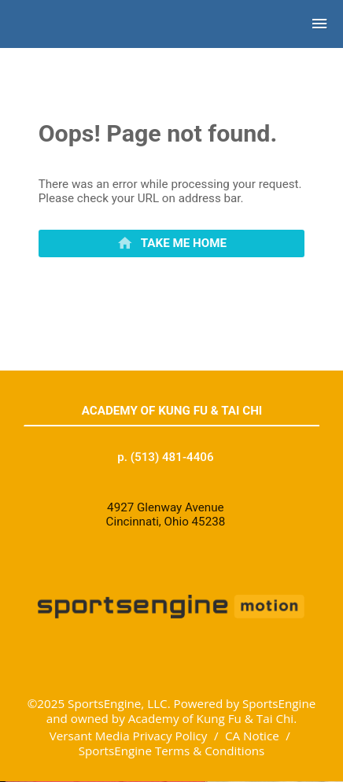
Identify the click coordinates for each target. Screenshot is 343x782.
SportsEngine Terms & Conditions (172, 750)
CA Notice (252, 735)
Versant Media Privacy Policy (129, 735)
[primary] (172, 243)
